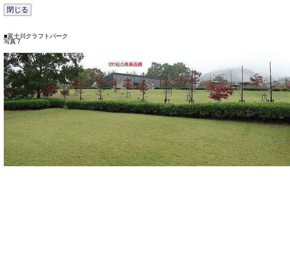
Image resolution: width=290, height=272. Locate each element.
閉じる (17, 10)
